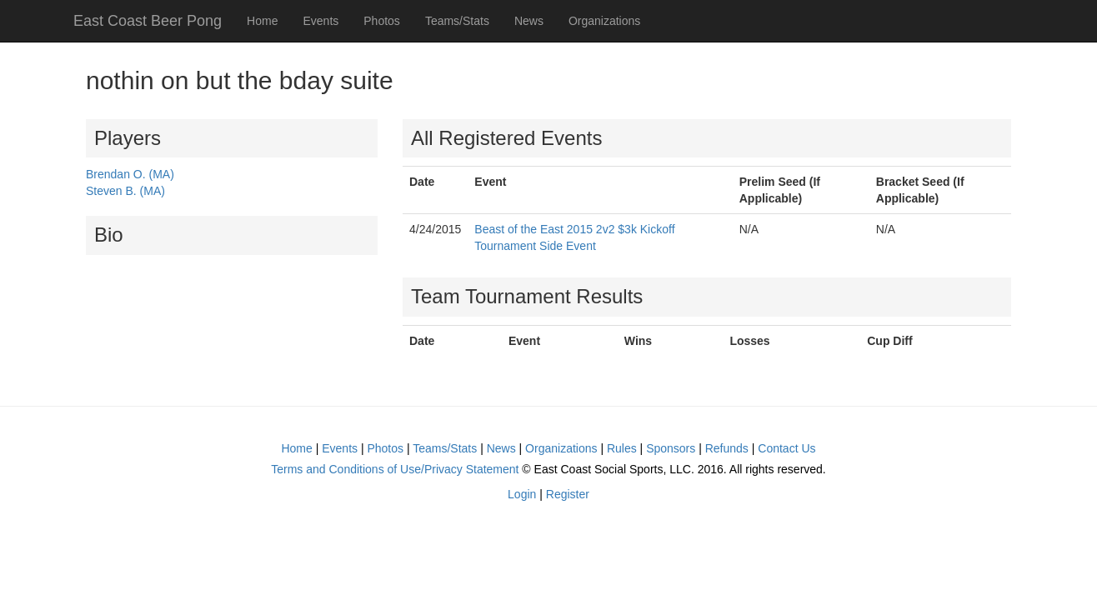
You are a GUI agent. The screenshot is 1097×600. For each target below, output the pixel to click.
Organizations (604, 21)
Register (567, 494)
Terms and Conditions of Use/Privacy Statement (394, 469)
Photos (381, 21)
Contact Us (786, 448)
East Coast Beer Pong (147, 20)
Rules (622, 448)
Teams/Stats (457, 21)
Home (262, 21)
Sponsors (670, 448)
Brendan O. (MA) (130, 174)
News (528, 21)
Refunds (727, 448)
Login (522, 494)
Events (320, 21)
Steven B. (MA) (125, 191)
